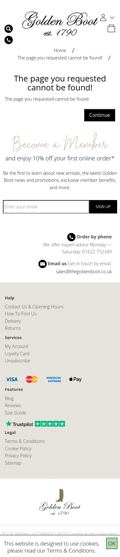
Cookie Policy (18, 448)
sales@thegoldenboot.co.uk (84, 271)
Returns (12, 328)
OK (112, 543)
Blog (9, 398)
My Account (16, 346)
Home (60, 50)
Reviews (13, 405)
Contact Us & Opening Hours (34, 307)
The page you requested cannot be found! (60, 58)
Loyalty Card (17, 354)
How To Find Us (20, 314)
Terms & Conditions (71, 550)
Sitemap (13, 463)
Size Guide (15, 413)
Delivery (13, 321)
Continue (99, 115)
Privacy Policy (18, 456)
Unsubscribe (17, 361)
